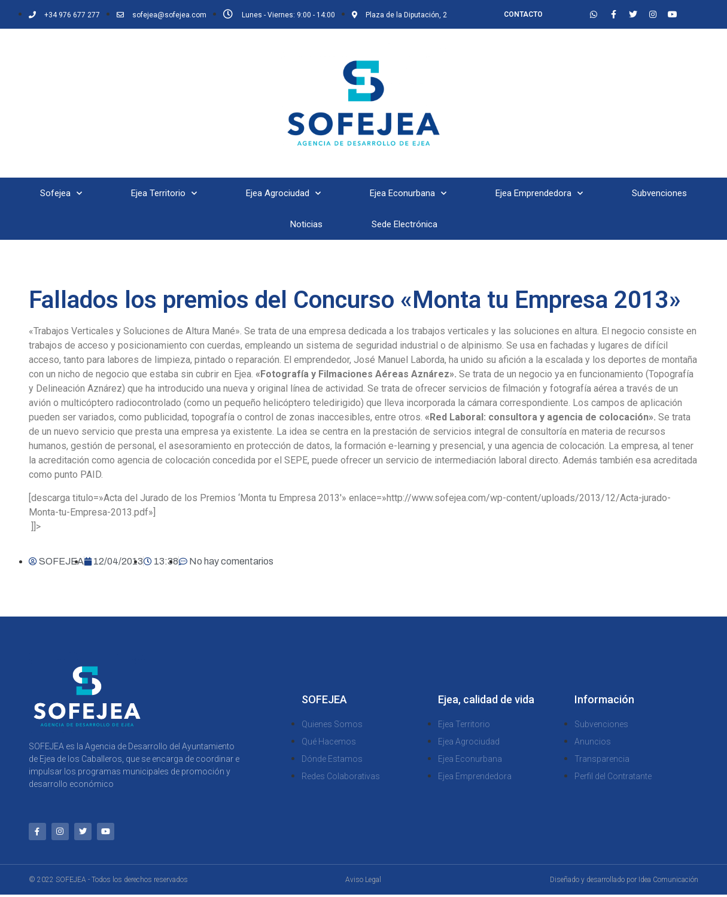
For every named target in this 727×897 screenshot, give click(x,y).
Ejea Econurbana (408, 193)
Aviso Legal (363, 882)
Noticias (306, 224)
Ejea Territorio (164, 193)
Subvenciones (659, 193)
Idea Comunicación (668, 882)
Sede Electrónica (404, 224)
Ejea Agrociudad (283, 193)
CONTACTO (523, 14)
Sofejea (61, 193)
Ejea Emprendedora (539, 193)
